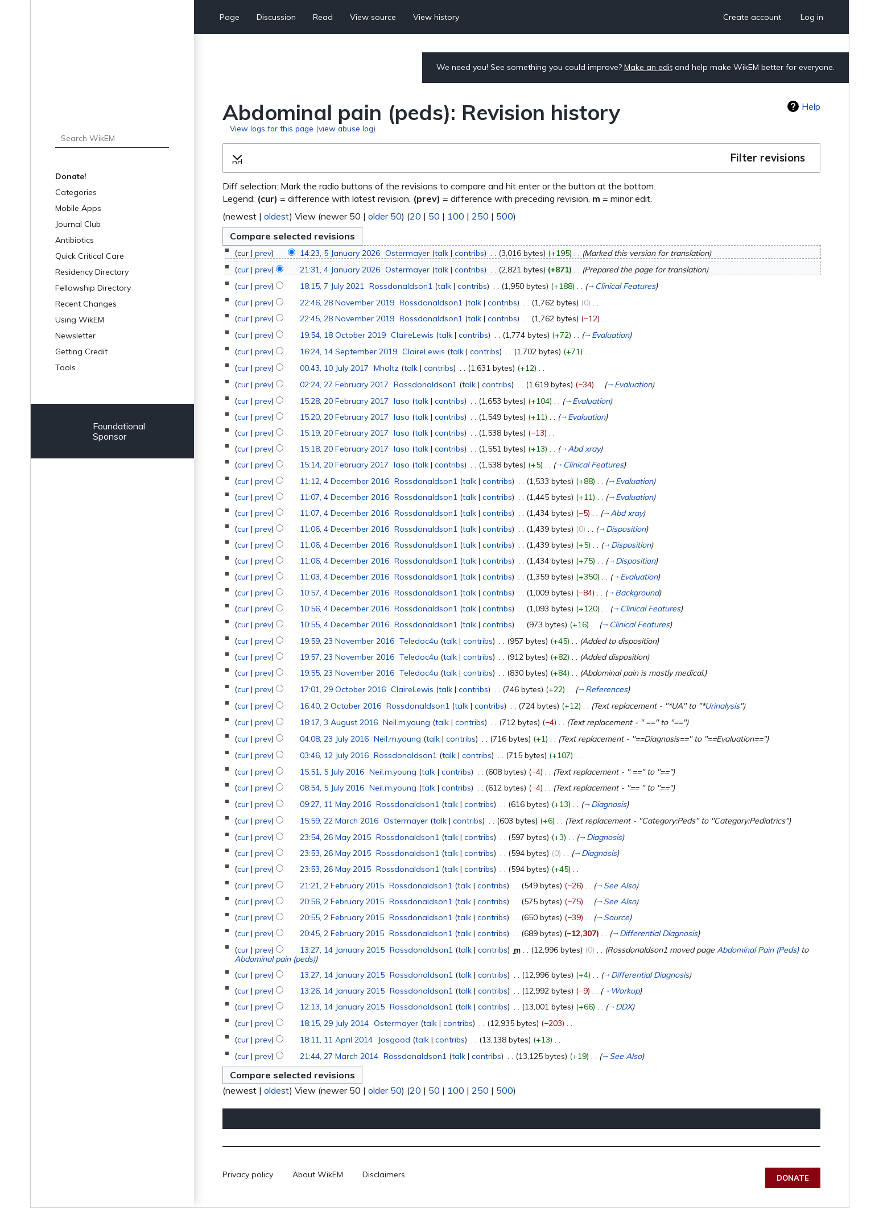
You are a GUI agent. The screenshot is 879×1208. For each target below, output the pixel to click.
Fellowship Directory (93, 288)
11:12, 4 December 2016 (344, 481)
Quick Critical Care (89, 256)
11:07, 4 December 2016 (344, 497)
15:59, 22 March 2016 (339, 821)
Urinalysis (722, 706)
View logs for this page (271, 128)
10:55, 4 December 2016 (344, 624)
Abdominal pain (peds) (274, 959)
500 (504, 216)
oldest (277, 216)
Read (323, 17)
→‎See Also (616, 885)
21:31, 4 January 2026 (340, 269)
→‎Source (612, 917)
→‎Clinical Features (621, 286)
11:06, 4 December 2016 (344, 529)
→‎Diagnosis (604, 804)
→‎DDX (620, 1007)
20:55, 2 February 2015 (342, 917)
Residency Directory (92, 272)
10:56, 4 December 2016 (344, 608)
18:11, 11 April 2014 (336, 1040)
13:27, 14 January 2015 (342, 950)
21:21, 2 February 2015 (342, 885)
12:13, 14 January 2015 (342, 1007)
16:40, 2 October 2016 (340, 706)
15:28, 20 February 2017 (344, 401)
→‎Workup (620, 991)
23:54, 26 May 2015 (335, 837)
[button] (521, 158)
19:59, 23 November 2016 (347, 641)
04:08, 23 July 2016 (334, 739)
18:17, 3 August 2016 (339, 722)
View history (436, 17)
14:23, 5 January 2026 (340, 253)
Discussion (276, 17)
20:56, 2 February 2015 (342, 901)
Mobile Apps (78, 208)
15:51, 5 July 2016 (332, 772)
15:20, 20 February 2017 (344, 417)
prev (263, 253)
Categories (76, 192)
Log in (811, 17)
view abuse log (346, 128)
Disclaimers (383, 1174)
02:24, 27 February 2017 (344, 384)
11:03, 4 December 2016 (344, 577)
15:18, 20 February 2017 (344, 449)
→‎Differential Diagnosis (655, 933)
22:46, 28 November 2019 (347, 302)
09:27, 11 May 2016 (335, 804)
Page (230, 17)
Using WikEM (79, 320)
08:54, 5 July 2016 (332, 788)
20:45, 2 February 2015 (342, 933)
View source (373, 17)
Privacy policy (247, 1174)
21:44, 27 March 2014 (339, 1056)
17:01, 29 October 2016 (343, 689)
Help (811, 106)
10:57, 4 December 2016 (344, 593)
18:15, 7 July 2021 (332, 286)
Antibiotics (74, 240)
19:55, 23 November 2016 (347, 673)
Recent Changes (86, 304)
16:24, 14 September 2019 (348, 351)
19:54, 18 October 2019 (343, 335)
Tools (65, 367)
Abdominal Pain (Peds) (758, 950)
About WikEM (317, 1174)
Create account (752, 17)
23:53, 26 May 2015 (335, 853)
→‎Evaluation (606, 335)
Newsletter (75, 335)
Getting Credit (81, 351)
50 (434, 216)
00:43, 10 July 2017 (334, 368)
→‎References (602, 689)
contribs (469, 253)
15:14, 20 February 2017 (344, 465)
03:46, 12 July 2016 (334, 755)
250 (480, 216)
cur (243, 269)
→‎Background (633, 593)
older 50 (385, 216)
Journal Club (78, 224)
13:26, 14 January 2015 (342, 991)
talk (441, 253)
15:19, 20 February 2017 (344, 433)
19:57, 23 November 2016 (347, 657)
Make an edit (648, 67)
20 (415, 216)
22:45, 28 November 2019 (347, 318)
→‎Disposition (622, 529)
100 (455, 216)
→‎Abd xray (580, 449)
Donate (793, 1177)
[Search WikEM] (112, 138)
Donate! (70, 176)
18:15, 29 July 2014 (334, 1023)
